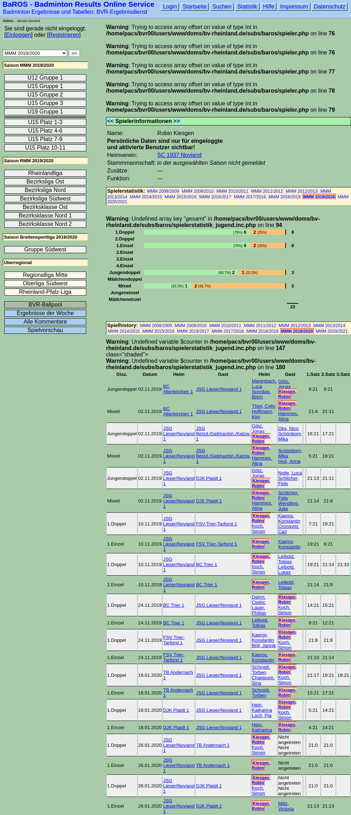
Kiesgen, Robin (287, 394)
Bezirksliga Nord (45, 190)
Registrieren (63, 35)
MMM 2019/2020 (319, 196)
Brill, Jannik (264, 645)
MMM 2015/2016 (181, 196)
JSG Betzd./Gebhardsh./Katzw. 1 (223, 434)
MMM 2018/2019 (284, 196)
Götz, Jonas (284, 384)
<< (110, 121)
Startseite (195, 7)
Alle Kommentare (45, 322)
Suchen (222, 7)
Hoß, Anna (289, 461)
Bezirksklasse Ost (45, 207)
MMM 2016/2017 (215, 196)
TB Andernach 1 (213, 745)
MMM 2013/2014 (329, 325)
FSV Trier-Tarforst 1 (216, 523)
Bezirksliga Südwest (45, 199)
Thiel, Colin (263, 406)
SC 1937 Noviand (179, 155)
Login (170, 7)
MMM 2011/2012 (267, 191)
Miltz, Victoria (286, 806)
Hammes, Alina (288, 416)
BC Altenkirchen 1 (178, 389)
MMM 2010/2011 (232, 191)
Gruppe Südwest (45, 249)
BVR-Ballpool (45, 305)
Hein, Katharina (262, 707)
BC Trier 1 (206, 564)
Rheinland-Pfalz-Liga (45, 292)
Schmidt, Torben (261, 669)
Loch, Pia (261, 715)
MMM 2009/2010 (197, 191)
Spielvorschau (45, 330)
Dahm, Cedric (258, 599)
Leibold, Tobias (286, 559)
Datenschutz (329, 7)
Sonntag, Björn (261, 394)
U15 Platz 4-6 (45, 131)
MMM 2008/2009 (163, 191)
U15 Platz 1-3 (45, 122)
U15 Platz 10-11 (45, 148)
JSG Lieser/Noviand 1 (219, 389)
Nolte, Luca (290, 473)
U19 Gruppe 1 (45, 112)
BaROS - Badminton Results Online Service (78, 4)
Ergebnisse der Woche (45, 313)
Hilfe (268, 7)
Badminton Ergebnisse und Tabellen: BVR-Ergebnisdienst (75, 12)
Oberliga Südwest (45, 283)
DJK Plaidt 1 (209, 478)
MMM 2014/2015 (146, 196)
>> (177, 121)
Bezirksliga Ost (45, 182)
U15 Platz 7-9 (45, 139)
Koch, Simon (258, 528)
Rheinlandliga (45, 173)
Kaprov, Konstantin (289, 518)
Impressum (294, 7)
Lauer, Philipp (259, 610)
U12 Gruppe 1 (45, 78)
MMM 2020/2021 (331, 331)
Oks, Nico (288, 428)
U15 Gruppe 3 (45, 103)
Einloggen (18, 35)
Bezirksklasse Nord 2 (45, 224)
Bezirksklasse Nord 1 (45, 216)
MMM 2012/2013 (301, 191)
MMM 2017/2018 (250, 196)
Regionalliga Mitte (45, 275)
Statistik (247, 7)
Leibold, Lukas (286, 569)
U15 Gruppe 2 (45, 95)
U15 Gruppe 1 (45, 86)
